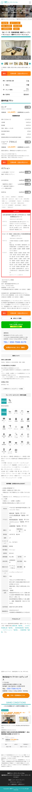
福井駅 (17, 513)
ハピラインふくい (14, 522)
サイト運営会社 (12, 784)
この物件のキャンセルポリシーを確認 (13, 389)
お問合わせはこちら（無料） (16, 347)
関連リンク (12, 779)
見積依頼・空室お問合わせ (19, 73)
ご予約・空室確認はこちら (17, 695)
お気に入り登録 (17, 318)
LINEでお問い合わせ (16, 325)
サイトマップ (19, 779)
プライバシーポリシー (16, 782)
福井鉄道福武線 (13, 519)
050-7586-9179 (18, 341)
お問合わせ (21, 784)
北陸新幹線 (12, 526)
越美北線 (11, 513)
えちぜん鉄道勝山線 (14, 515)
